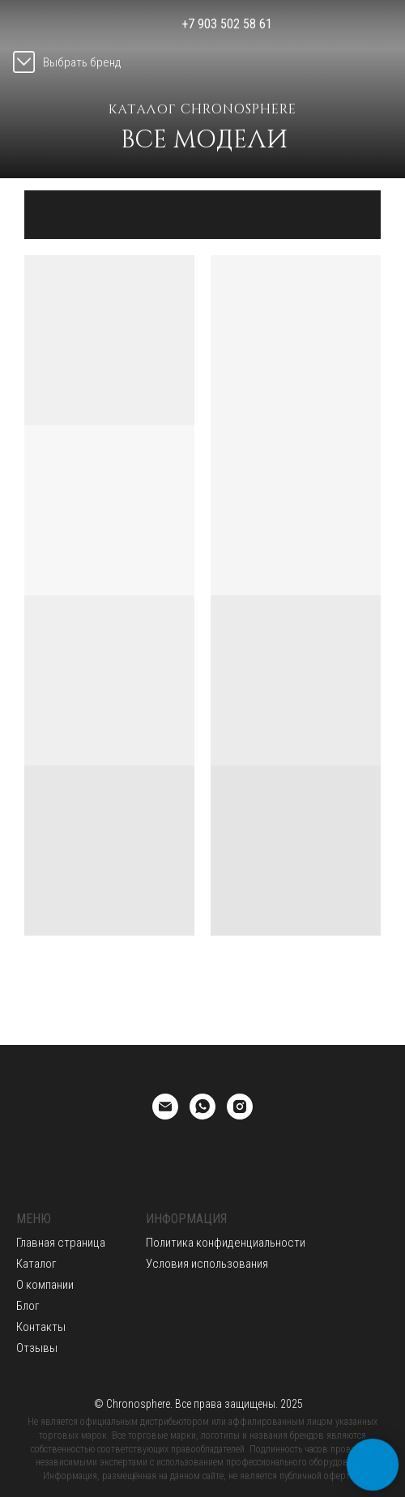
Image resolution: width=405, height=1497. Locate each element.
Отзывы (37, 1348)
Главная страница (60, 1242)
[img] (330, 24)
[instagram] (240, 1107)
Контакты (41, 1327)
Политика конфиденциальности (225, 1242)
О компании (45, 1284)
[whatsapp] (202, 1107)
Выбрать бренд (82, 62)
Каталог (36, 1263)
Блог (28, 1306)
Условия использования (207, 1263)
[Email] (165, 1107)
